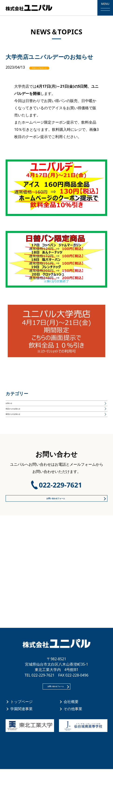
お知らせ (13, 406)
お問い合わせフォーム (54, 521)
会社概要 (71, 734)
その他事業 (73, 741)
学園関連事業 (21, 741)
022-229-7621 (60, 506)
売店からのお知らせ (52, 67)
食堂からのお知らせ (22, 431)
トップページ (21, 734)
